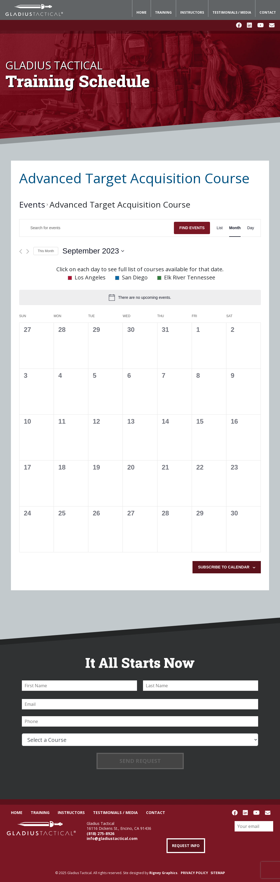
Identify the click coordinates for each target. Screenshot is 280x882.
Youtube (260, 25)
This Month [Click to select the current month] (46, 251)
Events (32, 204)
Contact (267, 12)
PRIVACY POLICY (194, 873)
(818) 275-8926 (100, 833)
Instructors (192, 12)
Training (163, 12)
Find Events (192, 228)
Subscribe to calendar (223, 567)
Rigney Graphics (163, 873)
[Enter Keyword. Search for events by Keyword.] (96, 228)
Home (141, 12)
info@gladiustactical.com (112, 838)
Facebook (238, 25)
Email (272, 25)
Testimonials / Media (231, 12)
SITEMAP (218, 873)
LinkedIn (249, 25)
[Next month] (27, 251)
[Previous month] (20, 251)
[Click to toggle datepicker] (93, 251)
